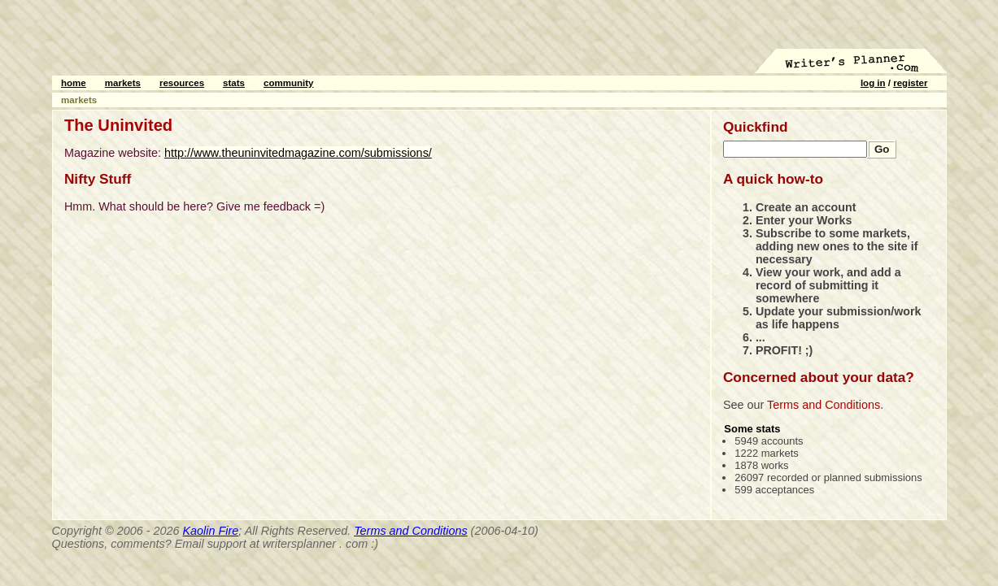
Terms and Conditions (823, 404)
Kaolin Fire (211, 530)
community (288, 83)
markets (123, 83)
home (73, 83)
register (910, 83)
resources (181, 83)
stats (234, 83)
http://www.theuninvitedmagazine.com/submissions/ (298, 152)
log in (873, 83)
